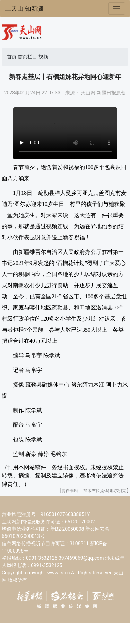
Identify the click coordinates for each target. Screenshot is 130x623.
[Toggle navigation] (116, 8)
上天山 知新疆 (24, 8)
